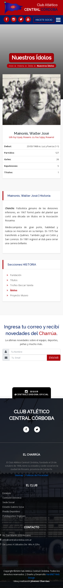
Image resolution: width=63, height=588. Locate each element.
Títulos (13, 280)
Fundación (15, 275)
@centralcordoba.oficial (31, 394)
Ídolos (30, 65)
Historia (20, 65)
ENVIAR (53, 358)
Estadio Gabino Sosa (13, 506)
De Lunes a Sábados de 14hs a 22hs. (21, 544)
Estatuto (7, 493)
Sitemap (19, 475)
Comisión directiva (12, 497)
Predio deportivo (11, 511)
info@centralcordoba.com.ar (17, 539)
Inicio (11, 65)
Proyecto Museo (19, 295)
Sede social (8, 502)
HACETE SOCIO (43, 19)
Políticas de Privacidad (36, 475)
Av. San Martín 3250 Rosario (17, 535)
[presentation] (31, 379)
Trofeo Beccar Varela (21, 285)
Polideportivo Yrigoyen (14, 515)
